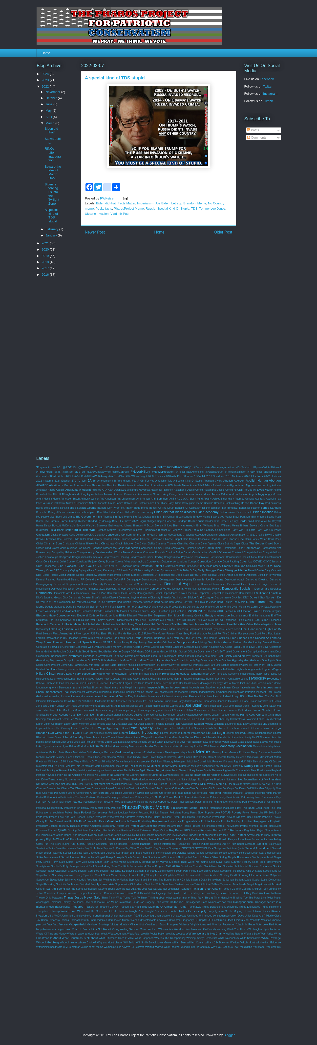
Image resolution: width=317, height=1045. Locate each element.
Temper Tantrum (66, 893)
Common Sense (195, 548)
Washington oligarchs (260, 929)
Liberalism (157, 737)
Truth (114, 911)
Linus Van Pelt (82, 741)
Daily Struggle (207, 570)
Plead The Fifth (272, 808)
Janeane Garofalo (227, 701)
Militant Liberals (217, 757)
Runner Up (68, 844)
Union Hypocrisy (50, 920)
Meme (201, 203)
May (48, 110)
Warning (221, 929)
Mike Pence (200, 757)
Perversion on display (76, 808)
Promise (215, 821)
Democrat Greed (134, 584)
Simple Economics (239, 857)
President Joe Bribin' (148, 817)
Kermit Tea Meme (72, 719)
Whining (191, 938)
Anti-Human (143, 498)
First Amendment (64, 633)
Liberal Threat (108, 737)
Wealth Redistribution (153, 933)
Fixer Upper (82, 633)
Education (162, 611)
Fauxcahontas (104, 629)
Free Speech (239, 637)
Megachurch (188, 752)
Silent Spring (219, 857)
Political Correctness (94, 812)
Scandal (164, 848)
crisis (261, 566)
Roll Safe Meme (193, 839)
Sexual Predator (70, 857)
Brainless (102, 525)
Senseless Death (248, 852)
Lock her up (97, 741)
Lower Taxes (252, 741)
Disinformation (100, 597)
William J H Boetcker (217, 942)
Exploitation (244, 620)
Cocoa (86, 548)
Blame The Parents (47, 521)
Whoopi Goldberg (47, 942)
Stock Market (120, 879)
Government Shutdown (111, 656)
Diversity (155, 597)
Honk (259, 673)
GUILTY (92, 660)
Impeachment (179, 687)
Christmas (107, 543)
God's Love (262, 647)
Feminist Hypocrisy (213, 629)
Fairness (199, 624)
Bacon (245, 502)
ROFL (179, 839)
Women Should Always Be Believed (124, 947)
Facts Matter (126, 203)
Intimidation (140, 696)
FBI (114, 629)
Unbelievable (81, 915)
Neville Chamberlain (238, 770)
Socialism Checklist (192, 866)
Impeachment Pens (251, 687)
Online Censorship (78, 793)
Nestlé (127, 770)
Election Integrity (271, 611)
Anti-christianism (126, 498)
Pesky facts (104, 208)
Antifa (172, 498)
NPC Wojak (191, 783)
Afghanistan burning (258, 485)
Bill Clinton (169, 516)
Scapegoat (175, 848)
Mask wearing (124, 752)
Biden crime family (142, 512)
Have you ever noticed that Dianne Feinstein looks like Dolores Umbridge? (102, 669)
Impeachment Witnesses (83, 692)
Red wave (236, 830)
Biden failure (227, 512)
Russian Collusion (96, 844)
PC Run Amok (54, 801)
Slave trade (223, 862)
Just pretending (115, 714)
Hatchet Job (43, 669)
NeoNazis (106, 770)
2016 (46, 274)
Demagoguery (150, 579)
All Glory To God (243, 489)
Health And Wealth (182, 669)
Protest (263, 826)
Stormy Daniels (181, 879)
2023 (46, 80)
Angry (261, 494)
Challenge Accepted (194, 534)
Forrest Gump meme (91, 638)
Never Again (139, 770)
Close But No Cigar (228, 543)
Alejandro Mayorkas (138, 489)
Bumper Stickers (106, 530)
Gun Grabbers (252, 660)
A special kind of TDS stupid (51, 215)
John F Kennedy (252, 705)
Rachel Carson (111, 830)
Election (179, 611)
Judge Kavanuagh (140, 710)
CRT (56, 570)
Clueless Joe (74, 548)
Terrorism (119, 893)
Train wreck (162, 902)
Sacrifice (262, 843)
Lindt (63, 741)
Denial (158, 593)
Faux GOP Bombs (84, 629)
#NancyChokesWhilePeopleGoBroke (108, 471)
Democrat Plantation (62, 588)
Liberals (211, 737)
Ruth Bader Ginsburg (243, 844)
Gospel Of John (169, 651)
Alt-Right (66, 494)
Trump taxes (43, 911)
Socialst (127, 870)
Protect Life (122, 826)
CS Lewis (122, 570)
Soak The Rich (120, 866)
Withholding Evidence (268, 942)
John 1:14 (222, 705)
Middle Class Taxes (144, 757)
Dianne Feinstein (270, 593)
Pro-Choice (86, 821)
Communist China (233, 548)
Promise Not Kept (231, 821)
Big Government (86, 516)
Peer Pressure (104, 801)
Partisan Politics (134, 797)
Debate (71, 575)
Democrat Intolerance (213, 584)
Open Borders (99, 792)
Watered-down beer (89, 933)
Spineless (88, 875)
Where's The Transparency (170, 938)
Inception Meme (135, 692)
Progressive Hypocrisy (166, 821)
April (49, 117)
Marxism (109, 752)
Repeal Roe (96, 834)
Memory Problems (239, 752)
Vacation (266, 920)
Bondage (182, 521)
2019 (46, 256)
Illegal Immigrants (114, 687)
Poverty (237, 812)
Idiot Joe (245, 683)
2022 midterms (45, 480)
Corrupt (192, 561)
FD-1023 (136, 629)
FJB (92, 633)
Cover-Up (246, 561)
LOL (115, 741)
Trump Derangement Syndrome (220, 906)
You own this (273, 947)
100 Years (187, 476)
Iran (204, 696)
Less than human (237, 728)
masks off (140, 752)
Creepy (217, 566)
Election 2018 (215, 611)
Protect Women (249, 826)
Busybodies (150, 530)
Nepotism (117, 770)
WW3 (214, 947)
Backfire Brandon (214, 503)
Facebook (267, 79)
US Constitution (217, 920)
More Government (105, 766)
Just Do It (77, 714)
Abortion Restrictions (119, 485)
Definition (251, 575)
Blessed (82, 521)
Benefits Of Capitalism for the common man (200, 507)
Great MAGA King (205, 656)
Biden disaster (185, 512)
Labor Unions (97, 723)
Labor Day (210, 719)
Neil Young (93, 770)
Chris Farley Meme (256, 539)
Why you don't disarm (110, 942)
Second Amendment (258, 848)
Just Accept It (61, 714)
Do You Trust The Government (53, 602)
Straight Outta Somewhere (206, 879)
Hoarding (149, 673)
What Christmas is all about (80, 937)
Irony (235, 696)
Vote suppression (61, 929)
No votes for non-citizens (104, 779)
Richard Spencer (155, 835)
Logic (108, 741)
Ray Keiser (176, 830)
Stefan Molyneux (271, 875)
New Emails (258, 770)
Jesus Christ (106, 705)
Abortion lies (98, 485)
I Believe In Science (96, 683)
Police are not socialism (50, 812)
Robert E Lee (126, 839)
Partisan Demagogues (110, 797)
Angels (253, 494)
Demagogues (167, 579)
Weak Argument (117, 933)
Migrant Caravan (166, 757)
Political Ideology (118, 812)
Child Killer (79, 539)
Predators (100, 817)
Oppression (129, 793)
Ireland (227, 696)
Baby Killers (174, 503)
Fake (229, 624)
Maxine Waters (155, 752)
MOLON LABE (56, 766)
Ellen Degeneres (157, 615)
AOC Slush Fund (193, 498)
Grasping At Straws (173, 656)
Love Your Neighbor (191, 741)
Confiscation (200, 552)
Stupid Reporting (46, 884)
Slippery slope (250, 862)
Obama (41, 788)
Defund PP (77, 579)
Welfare (191, 933)
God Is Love (248, 647)
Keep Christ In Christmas (265, 714)
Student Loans (243, 879)
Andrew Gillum (219, 494)
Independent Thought (186, 692)
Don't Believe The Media (231, 602)
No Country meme (136, 775)
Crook (49, 570)
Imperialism (145, 203)
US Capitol (200, 920)
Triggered (77, 906)
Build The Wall (84, 530)
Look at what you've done (132, 741)
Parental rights (263, 793)
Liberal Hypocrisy (144, 732)
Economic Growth (92, 611)
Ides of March (231, 683)
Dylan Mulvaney (241, 606)
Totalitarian (125, 902)
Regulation (250, 830)
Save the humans (66, 848)
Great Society (224, 656)
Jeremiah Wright (87, 705)
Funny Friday (129, 642)
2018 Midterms (234, 476)
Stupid (255, 879)
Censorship (113, 534)
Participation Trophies (72, 797)
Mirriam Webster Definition (146, 761)
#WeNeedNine (116, 476)
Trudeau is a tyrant (130, 906)
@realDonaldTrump (91, 467)
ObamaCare (83, 788)
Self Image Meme (139, 852)
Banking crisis (68, 507)
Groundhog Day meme (49, 660)
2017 (46, 268)
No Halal (184, 775)
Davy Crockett (273, 570)
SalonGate (275, 844)
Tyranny (209, 911)
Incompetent (166, 692)
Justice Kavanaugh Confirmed (194, 714)
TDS (194, 208)
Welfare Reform (235, 933)
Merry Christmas (260, 752)
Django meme (223, 597)
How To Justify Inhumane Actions (122, 678)
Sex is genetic (267, 852)
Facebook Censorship (50, 624)
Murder (174, 766)
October (51, 98)
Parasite (238, 793)
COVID (257, 561)
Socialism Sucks (270, 866)
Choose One (235, 539)
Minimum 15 (55, 761)
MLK (243, 761)
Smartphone (43, 866)
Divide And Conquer (201, 597)
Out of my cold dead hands (175, 793)
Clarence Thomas (166, 543)
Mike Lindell (185, 757)
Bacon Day (257, 502)
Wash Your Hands (237, 929)
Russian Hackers (117, 844)
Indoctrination (206, 692)
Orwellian (143, 792)
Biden (128, 512)
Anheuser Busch (70, 498)
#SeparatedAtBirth (46, 476)
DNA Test (237, 597)
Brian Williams (204, 525)
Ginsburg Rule (192, 647)
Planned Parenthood (210, 808)
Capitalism (43, 534)
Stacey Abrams (155, 875)
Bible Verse (116, 512)
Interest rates (93, 696)
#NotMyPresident (163, 471)
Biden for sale (244, 512)
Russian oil (183, 844)
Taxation (185, 888)
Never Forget (155, 770)
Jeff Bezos (275, 701)
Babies (120, 503)
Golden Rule (74, 651)
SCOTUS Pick (204, 848)
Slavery (235, 861)
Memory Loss (220, 752)
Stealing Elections (249, 875)
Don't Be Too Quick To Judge (199, 602)
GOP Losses (152, 651)
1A (203, 476)
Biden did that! (51, 130)
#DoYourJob (243, 467)
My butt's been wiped (203, 766)
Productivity (144, 821)
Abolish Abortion (234, 480)
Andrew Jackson (238, 494)
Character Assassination (232, 534)
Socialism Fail (213, 866)
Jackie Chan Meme (205, 701)
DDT (39, 575)
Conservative (201, 557)
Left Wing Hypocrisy (105, 728)
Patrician (204, 797)
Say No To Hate (94, 848)
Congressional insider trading (146, 557)
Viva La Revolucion (223, 924)
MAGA (94, 746)
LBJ (265, 723)
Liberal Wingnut (141, 737)
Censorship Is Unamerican (138, 534)
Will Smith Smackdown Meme (153, 942)
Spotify (123, 875)
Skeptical (132, 862)
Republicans (120, 835)
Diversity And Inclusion (174, 597)
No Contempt (117, 775)
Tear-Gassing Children (249, 888)
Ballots (55, 507)
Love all (174, 741)
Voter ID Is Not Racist (97, 929)
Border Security (229, 521)
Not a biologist (189, 779)
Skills (212, 862)
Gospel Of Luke (188, 651)
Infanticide (238, 692)
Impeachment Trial (57, 691)
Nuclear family (241, 784)
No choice (88, 775)
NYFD (269, 784)
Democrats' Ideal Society (121, 593)
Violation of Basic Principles (161, 924)
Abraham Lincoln (143, 485)
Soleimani (138, 870)
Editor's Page (148, 611)
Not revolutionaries (117, 784)
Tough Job (138, 902)
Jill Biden (119, 705)
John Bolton (235, 705)
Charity (251, 534)
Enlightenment (124, 620)
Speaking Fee (228, 870)
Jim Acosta (132, 705)
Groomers (256, 656)
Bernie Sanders (271, 507)
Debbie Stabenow (86, 575)
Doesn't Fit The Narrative (101, 602)
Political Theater (159, 812)
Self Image (122, 852)
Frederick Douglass (154, 638)
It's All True (70, 701)
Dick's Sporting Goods (49, 597)
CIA (137, 543)
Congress (65, 557)
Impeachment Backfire (202, 687)
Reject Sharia (265, 830)
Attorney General (244, 498)
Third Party (196, 897)
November (53, 92)
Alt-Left (57, 494)
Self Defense (107, 852)
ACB (170, 485)
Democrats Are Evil (64, 593)
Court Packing (231, 561)
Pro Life (73, 821)
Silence (207, 857)
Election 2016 (196, 611)
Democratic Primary (209, 588)
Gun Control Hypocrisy (155, 660)
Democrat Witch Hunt (184, 588)
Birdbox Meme (201, 516)
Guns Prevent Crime (55, 665)
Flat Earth (101, 633)
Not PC (89, 784)
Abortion (42, 485)
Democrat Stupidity (137, 588)
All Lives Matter (263, 489)
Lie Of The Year (261, 737)
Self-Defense (178, 852)
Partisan (91, 797)
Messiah (276, 752)
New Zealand (53, 775)
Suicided (85, 884)
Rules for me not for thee (259, 839)
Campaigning (222, 530)
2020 (46, 249)
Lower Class (237, 741)
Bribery (244, 525)
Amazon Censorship (125, 494)
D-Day (193, 570)
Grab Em (156, 656)
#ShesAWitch (65, 476)
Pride (249, 817)
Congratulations (253, 552)
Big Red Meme (122, 516)
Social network (137, 866)
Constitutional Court (253, 557)
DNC (246, 597)
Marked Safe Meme (60, 752)
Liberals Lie (223, 737)
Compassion (252, 547)
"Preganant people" (48, 467)
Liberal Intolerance (193, 732)
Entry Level (140, 620)
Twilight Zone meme (156, 911)
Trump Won (75, 911)
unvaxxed (162, 920)
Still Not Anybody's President (81, 879)
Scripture (220, 848)
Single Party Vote (76, 862)
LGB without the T (60, 732)
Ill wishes (97, 687)
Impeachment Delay (227, 687)
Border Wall (246, 520)
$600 (151, 476)
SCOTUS (188, 848)
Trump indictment (271, 906)
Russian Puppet (200, 844)
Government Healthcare (81, 655)
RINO (66, 839)
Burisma (137, 530)
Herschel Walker (225, 669)
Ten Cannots (106, 893)
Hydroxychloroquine (237, 678)
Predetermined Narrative (121, 817)
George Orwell (141, 647)
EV (198, 620)
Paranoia (227, 793)
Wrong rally (203, 947)
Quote (62, 830)
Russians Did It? (220, 844)
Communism (213, 547)
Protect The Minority (227, 826)
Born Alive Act (263, 521)
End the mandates (259, 615)
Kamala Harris (239, 714)
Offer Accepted (162, 788)
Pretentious (218, 817)
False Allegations (264, 624)
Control (71, 561)
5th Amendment (102, 480)
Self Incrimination (160, 852)
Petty (107, 808)
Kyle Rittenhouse (180, 719)
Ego (171, 611)
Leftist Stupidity (195, 728)
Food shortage (198, 633)
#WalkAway (99, 476)
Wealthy (170, 933)
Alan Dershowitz (117, 489)
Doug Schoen (74, 606)
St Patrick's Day (136, 875)
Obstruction (121, 788)
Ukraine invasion (97, 214)
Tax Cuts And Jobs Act (139, 888)
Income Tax (151, 692)
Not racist (99, 784)
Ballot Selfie (43, 507)
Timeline (237, 897)
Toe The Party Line (254, 897)
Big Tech (157, 516)
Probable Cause (128, 821)
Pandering (214, 792)
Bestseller (42, 512)
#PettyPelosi (255, 471)
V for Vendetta (252, 920)
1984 (197, 476)
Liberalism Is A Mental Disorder (185, 737)
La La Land (197, 719)
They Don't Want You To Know (263, 893)
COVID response (46, 566)
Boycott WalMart (86, 525)
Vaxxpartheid (77, 924)
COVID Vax (85, 565)
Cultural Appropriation (163, 570)
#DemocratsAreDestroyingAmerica (214, 467)
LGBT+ (77, 732)
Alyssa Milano (95, 494)
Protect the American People (174, 826)
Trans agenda (192, 902)
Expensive (230, 620)
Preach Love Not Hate (62, 817)
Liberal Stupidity (73, 737)
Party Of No (151, 797)
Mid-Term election (105, 757)
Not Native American (48, 784)
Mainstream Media (141, 746)
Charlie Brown (264, 534)
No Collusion (102, 775)
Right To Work (54, 839)
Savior (80, 848)
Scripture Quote (236, 848)
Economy (133, 611)
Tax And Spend (55, 888)
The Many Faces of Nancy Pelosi (207, 893)
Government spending (137, 656)
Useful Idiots (235, 919)
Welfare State (252, 933)
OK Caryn (228, 788)
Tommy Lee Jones (212, 208)
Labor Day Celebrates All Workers (236, 719)
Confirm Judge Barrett (178, 552)
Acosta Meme (181, 485)
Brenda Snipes (163, 525)
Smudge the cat (78, 866)
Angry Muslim (273, 494)
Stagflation (170, 875)
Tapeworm (226, 884)
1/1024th (171, 476)
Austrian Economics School (81, 503)
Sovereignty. (204, 870)
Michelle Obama (84, 757)
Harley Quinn (273, 665)
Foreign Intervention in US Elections (57, 638)
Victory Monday (120, 924)
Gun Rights (268, 660)
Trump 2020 (194, 906)
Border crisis (196, 520)
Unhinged (192, 915)
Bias (99, 512)
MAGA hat (106, 746)
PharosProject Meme (129, 208)
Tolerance (56, 902)
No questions (250, 775)
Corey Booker (106, 561)
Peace (67, 801)
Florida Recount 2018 (130, 633)
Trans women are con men (216, 902)
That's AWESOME (177, 893)
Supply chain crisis (102, 884)
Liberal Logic (215, 733)
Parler (277, 792)
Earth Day (257, 606)
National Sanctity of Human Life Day (57, 770)
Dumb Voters (207, 606)
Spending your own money (67, 875)
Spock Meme (110, 875)
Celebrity (100, 534)
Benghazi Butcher (249, 507)
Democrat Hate (154, 584)
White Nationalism (228, 938)
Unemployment (163, 915)
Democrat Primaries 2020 (90, 588)
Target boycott (263, 884)
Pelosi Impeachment (182, 801)
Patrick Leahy (218, 797)
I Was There (161, 683)
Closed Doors (273, 543)
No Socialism (266, 775)
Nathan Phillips (272, 766)
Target (250, 884)
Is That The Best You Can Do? (263, 696)
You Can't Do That (228, 947)
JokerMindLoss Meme (69, 710)
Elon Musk (174, 615)
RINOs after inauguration (53, 154)
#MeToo (80, 471)
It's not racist (135, 701)
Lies (273, 737)
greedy (246, 656)
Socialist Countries (88, 870)
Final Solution (44, 633)
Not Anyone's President (211, 779)
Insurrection (68, 696)
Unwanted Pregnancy (181, 920)
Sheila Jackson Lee (136, 857)
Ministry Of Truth (91, 761)
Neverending (219, 770)
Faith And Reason (215, 624)
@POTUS (69, 467)
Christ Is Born (53, 543)
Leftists (209, 728)
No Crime (153, 775)
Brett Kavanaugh (184, 525)
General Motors (272, 642)
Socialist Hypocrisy (110, 870)
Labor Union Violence (76, 723)
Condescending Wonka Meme (112, 552)
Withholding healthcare (49, 947)
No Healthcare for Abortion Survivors (211, 775)
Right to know (262, 835)
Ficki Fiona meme (252, 629)
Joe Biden (162, 203)
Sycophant (168, 884)
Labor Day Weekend (269, 719)
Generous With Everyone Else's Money (98, 647)
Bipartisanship (184, 516)
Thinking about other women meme (169, 897)
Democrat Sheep (116, 588)
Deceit (135, 574)
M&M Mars (83, 746)
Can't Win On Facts (243, 530)
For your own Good (249, 633)
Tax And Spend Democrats (81, 888)
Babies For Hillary (157, 503)
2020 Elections (253, 476)
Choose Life (218, 539)
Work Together (172, 947)
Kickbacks (89, 719)
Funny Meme (147, 642)
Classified (183, 543)
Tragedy (149, 902)
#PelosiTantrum (214, 471)
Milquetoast (266, 757)
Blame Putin (274, 516)
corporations (180, 561)
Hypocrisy (257, 678)
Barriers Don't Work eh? (111, 507)
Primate (257, 817)
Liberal (123, 732)
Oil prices (202, 788)
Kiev (97, 719)
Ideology (218, 683)
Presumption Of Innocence (195, 817)
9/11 (133, 480)
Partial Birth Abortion (48, 797)
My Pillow (221, 766)
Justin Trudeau (220, 714)
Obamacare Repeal (102, 788)
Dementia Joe (201, 579)
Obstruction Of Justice (141, 788)
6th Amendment (121, 480)
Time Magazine (223, 897)
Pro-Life (112, 821)
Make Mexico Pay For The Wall (190, 746)
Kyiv (167, 719)
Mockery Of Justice (270, 761)
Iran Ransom (214, 696)
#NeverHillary (140, 471)
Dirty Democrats (72, 597)
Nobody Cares (156, 779)
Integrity (80, 696)
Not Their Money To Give (143, 784)
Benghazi (232, 507)
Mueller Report (159, 765)
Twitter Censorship (191, 911)
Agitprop (96, 489)
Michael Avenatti (45, 757)
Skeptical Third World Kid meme (188, 862)
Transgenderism (243, 901)
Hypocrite (273, 678)
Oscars (154, 793)
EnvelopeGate (156, 620)
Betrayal (53, 512)
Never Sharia (203, 770)
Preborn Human (85, 817)
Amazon (108, 494)
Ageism (60, 489)
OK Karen (240, 788)
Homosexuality (246, 673)
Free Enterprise (175, 638)
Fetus (237, 629)
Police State (72, 812)
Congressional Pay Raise (178, 557)
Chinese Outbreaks (151, 539)
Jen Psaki (71, 705)
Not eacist (231, 779)
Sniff (91, 866)
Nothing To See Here (171, 784)
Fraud (138, 637)
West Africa (266, 933)
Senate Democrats (207, 852)
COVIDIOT (113, 566)
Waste (277, 929)
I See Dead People (142, 683)
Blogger (229, 1035)
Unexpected (179, 915)
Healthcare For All (204, 669)
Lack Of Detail (136, 723)
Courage (217, 561)
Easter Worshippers (47, 611)
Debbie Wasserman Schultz (114, 575)
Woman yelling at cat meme (87, 947)
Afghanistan (237, 485)
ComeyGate (178, 548)
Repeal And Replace (75, 835)
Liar (86, 733)
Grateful (189, 656)
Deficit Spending (235, 575)
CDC (91, 534)
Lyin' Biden (69, 746)
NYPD (277, 784)
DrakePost (141, 606)
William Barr (179, 942)
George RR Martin (161, 647)
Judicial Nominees (174, 710)
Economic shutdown (115, 611)
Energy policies (105, 620)
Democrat (217, 579)
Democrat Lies (236, 584)
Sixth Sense (95, 862)
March (50, 123)
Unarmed (67, 915)
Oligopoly (270, 788)
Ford (264, 633)
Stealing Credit (228, 875)
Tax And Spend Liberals (111, 888)
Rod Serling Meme (145, 839)
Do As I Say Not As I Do (265, 597)
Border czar (212, 521)
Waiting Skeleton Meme (133, 929)
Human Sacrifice (215, 678)
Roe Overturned (166, 839)
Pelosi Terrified (203, 801)
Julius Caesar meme (198, 710)
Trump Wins (59, 911)
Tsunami (123, 911)
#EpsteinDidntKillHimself (267, 467)
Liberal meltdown (236, 733)
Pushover (41, 830)
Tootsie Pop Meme (107, 902)
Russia (150, 208)
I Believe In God (54, 683)
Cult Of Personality (139, 570)
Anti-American (108, 498)
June (49, 104)
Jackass (189, 701)
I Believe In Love (74, 683)
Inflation (250, 691)
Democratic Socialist (267, 588)
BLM (114, 521)
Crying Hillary (86, 570)
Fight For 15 (273, 629)
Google (126, 651)
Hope (266, 673)
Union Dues (237, 915)
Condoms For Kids (154, 552)
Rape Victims (161, 830)
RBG (187, 830)
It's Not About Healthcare (92, 701)
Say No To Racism (114, 848)
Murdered (184, 766)
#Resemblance (272, 471)
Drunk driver (156, 606)
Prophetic (275, 821)
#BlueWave (143, 467)
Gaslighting (199, 642)
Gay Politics (215, 642)
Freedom (58, 642)
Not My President (269, 779)
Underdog (148, 915)
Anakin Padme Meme (198, 494)
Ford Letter (274, 633)
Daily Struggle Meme (232, 570)
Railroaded (146, 830)
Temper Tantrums (88, 893)
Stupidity (61, 884)
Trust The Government (97, 911)
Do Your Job (79, 602)
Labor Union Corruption (49, 723)
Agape (51, 489)
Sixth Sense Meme (115, 862)
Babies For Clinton (135, 503)
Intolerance (154, 696)
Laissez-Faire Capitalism (179, 723)
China (116, 539)
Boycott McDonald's (63, 525)
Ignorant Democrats (60, 687)
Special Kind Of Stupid (173, 208)
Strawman (228, 879)
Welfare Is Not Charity (210, 933)
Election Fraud (250, 611)
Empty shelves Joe (217, 615)
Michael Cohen (65, 757)
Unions (65, 920)
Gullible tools (114, 660)
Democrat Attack (234, 579)
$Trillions (160, 476)
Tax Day (157, 888)
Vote (258, 924)
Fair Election (185, 624)
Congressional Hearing (116, 557)
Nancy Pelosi (253, 766)
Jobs (181, 705)
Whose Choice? (87, 942)
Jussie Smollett (263, 710)
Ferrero (229, 629)
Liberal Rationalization (259, 733)
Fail (85, 624)
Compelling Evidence (64, 552)
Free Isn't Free (193, 638)
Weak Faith (133, 933)
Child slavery (94, 539)
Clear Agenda (208, 543)
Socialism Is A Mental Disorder (241, 866)
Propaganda (261, 821)
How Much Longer (66, 678)
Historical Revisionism (129, 673)
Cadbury (209, 530)
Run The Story (52, 844)
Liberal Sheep (54, 737)
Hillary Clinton (46, 673)
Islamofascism (55, 701)
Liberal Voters (124, 737)
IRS (241, 696)
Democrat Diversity (92, 584)
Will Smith (129, 942)
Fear (144, 629)
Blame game (258, 516)
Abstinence (160, 485)
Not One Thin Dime (72, 784)
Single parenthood (262, 857)
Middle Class (124, 757)
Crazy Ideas (205, 566)
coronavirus (138, 561)
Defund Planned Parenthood (53, 579)
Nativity (82, 770)
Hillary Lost (64, 673)
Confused (237, 552)
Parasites (249, 793)
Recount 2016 (221, 830)
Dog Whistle (124, 602)
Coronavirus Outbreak (159, 561)
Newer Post (95, 232)
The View (232, 893)
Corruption (204, 561)
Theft (242, 893)
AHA (104, 489)
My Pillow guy (235, 766)
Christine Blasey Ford (87, 543)
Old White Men (255, 788)
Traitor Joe (176, 901)
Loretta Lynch (156, 741)
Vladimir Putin (120, 214)
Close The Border (252, 543)
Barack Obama (86, 507)
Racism (126, 830)
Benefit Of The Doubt (161, 507)
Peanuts (76, 801)
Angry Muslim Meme (48, 498)
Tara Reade (239, 884)
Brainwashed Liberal (120, 525)
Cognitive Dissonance (104, 548)
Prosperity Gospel (46, 826)
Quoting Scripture (78, 830)
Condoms (136, 552)
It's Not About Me (117, 701)
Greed (237, 655)
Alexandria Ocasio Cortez (188, 489)
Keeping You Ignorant (48, 719)
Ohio (192, 788)
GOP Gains (137, 651)
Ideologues (206, 683)
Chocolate (204, 539)
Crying (74, 570)
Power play (257, 812)
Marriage (98, 752)
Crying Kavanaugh (105, 570)
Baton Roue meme (137, 507)
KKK (126, 719)
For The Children (227, 633)
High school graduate (248, 669)
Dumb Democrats (189, 606)
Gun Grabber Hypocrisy (229, 660)
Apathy (207, 498)
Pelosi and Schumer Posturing (130, 801)
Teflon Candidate (46, 893)
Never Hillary (187, 770)
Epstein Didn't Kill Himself (180, 620)
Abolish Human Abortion (263, 480)
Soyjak (215, 870)
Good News (89, 651)
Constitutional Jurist (54, 561)
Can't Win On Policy (268, 530)
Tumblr (268, 101)
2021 (46, 243)
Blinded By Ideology (99, 521)
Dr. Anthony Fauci (106, 606)
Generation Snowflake (49, 647)
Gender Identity (252, 642)
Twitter (268, 86)
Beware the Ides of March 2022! (53, 172)
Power (246, 812)
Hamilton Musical (126, 665)
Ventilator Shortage (98, 924)
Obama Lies (53, 788)
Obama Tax (67, 788)
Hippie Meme (105, 673)
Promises (247, 821)
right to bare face (218, 835)
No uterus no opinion (77, 779)
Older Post (223, 232)
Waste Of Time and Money (51, 933)
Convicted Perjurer (87, 561)
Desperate (204, 593)
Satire (51, 848)
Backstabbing (232, 503)
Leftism (124, 728)
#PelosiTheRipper (235, 471)
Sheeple (119, 857)
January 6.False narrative (253, 701)
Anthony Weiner (90, 498)
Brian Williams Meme (226, 525)
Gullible (102, 660)
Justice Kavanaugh (165, 714)
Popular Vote (212, 812)
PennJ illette (235, 801)
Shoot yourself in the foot (162, 857)
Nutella (254, 784)
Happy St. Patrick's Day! (195, 665)
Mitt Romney (214, 761)
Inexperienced (223, 692)
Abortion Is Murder (61, 485)
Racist (135, 830)
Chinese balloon (130, 539)
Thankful (145, 893)
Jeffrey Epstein (56, 705)
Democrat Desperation (67, 584)
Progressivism (191, 821)
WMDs (67, 947)
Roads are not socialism (90, 839)
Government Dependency (51, 656)
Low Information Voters (216, 741)
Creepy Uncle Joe (233, 565)
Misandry (168, 761)
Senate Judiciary (228, 852)
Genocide (127, 647)
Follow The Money (155, 633)
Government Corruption (246, 651)
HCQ (149, 669)
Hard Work (259, 665)
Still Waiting (105, 879)
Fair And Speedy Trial (163, 624)
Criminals (251, 566)
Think (105, 897)
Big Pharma (105, 516)
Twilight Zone (136, 911)
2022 (46, 86)
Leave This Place (81, 728)
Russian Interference (164, 844)
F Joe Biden (260, 619)
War (171, 929)
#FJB (58, 471)
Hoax (158, 673)
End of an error (239, 615)
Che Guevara (64, 539)
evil (221, 620)
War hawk (191, 929)
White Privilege (271, 937)
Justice (128, 714)
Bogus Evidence (166, 521)
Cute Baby (183, 570)
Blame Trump (68, 520)
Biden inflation (263, 512)
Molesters (41, 766)
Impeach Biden (158, 687)
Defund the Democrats (98, 579)
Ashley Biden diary (223, 498)
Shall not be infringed (92, 857)
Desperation (217, 593)
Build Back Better (61, 529)
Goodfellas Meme (109, 651)
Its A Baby (178, 701)
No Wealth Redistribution (133, 779)
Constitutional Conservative (225, 557)
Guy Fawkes (75, 665)
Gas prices (184, 642)
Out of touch (199, 793)
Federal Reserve (157, 629)
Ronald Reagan (228, 839)
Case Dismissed (78, 534)
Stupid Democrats (270, 879)
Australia (260, 498)
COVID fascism (272, 561)
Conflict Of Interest (220, 552)
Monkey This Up (74, 766)
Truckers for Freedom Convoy (101, 906)
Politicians (175, 812)
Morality (89, 766)
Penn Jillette (220, 801)
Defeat (194, 574)
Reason (195, 830)
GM (222, 647)
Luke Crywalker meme (49, 746)
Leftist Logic (161, 728)
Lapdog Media (203, 723)
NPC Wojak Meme (212, 783)
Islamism (41, 701)
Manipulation (260, 746)
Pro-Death (100, 821)
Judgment (157, 710)
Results (140, 835)
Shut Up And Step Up (189, 857)
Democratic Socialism (237, 588)
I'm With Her (176, 683)
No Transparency (54, 779)
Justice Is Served (144, 714)
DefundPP (119, 579)
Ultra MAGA (55, 915)
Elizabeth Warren (137, 615)
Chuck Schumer (124, 543)
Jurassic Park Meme (240, 710)
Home (46, 53)
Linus (70, 741)
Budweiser (42, 530)
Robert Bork (111, 839)
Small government (270, 862)
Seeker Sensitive (73, 852)
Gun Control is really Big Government (193, 660)
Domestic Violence (142, 602)
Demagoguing (184, 579)
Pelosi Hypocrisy (159, 801)
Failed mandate (112, 624)
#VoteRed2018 (82, 476)
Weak (104, 933)
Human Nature (182, 678)
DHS (255, 593)
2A (90, 480)
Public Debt (274, 826)
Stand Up (182, 875)
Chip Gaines (190, 539)
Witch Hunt (247, 942)
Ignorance (42, 687)
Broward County (259, 525)
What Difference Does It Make (116, 938)
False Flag (55, 629)
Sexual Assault (51, 857)
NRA (228, 784)
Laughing (218, 723)
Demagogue (134, 579)
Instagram (270, 93)
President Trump (170, 817)
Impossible (118, 692)
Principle (267, 817)
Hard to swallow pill (241, 665)
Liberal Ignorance (170, 733)
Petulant (116, 808)
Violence (184, 924)
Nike (64, 774)
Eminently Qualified (193, 615)
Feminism (195, 629)
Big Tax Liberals (142, 516)
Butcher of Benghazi (170, 530)
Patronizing (247, 797)
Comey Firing (162, 548)
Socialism (173, 866)
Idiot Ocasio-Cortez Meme (266, 683)
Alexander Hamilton (162, 489)
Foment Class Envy (178, 633)
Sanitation (42, 848)
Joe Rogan (209, 705)
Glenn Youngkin (210, 647)
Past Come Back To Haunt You (179, 797)
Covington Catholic (152, 565)
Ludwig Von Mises (270, 741)
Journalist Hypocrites (95, 710)
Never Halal (171, 770)
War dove (179, 929)
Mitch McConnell (197, 761)
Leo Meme (220, 728)
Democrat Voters (160, 588)
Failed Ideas (95, 624)
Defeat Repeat (208, 575)
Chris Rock (274, 539)
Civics (143, 543)
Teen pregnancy (271, 888)
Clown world (59, 548)
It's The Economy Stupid (157, 701)
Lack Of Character (116, 723)
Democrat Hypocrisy (181, 584)
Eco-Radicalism (70, 611)
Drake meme (125, 606)
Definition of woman (269, 575)
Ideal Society (191, 683)
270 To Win (78, 480)
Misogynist (180, 761)
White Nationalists (250, 938)
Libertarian (237, 737)
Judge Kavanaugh (118, 710)
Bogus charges (147, 521)
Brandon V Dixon (143, 525)
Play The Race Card (248, 807)
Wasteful (72, 933)
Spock (98, 875)
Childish (107, 539)
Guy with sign (91, 665)
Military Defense (236, 757)
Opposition (116, 793)
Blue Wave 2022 (128, 521)
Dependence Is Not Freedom (180, 593)
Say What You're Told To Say (141, 848)
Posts (253, 130)
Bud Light (275, 525)
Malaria (214, 746)
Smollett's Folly (59, 866)
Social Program (156, 866)
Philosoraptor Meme (184, 807)
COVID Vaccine (67, 565)
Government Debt (270, 651)
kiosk (120, 719)
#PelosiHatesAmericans (190, 471)
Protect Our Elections (143, 825)
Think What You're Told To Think (128, 897)
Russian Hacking (139, 843)
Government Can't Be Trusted (215, 651)
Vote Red (268, 924)
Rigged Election (197, 834)
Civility (151, 543)
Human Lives (165, 678)
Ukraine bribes (261, 911)
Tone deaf (90, 902)
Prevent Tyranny (235, 817)
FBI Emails (123, 629)
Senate (191, 852)
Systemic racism (184, 884)
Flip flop (112, 633)
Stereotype (42, 879)
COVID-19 (99, 565)
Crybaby (64, 570)
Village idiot (137, 924)
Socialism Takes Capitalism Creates (56, 870)
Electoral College (88, 615)
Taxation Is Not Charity (206, 888)
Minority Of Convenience (116, 761)
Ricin (168, 835)
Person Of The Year (269, 801)
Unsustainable (148, 920)
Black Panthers (242, 516)
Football (212, 633)
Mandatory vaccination (235, 746)
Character (212, 534)
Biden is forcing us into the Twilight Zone (52, 193)
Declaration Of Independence (158, 575)
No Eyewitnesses (169, 775)
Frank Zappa (125, 638)
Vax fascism (60, 924)
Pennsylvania (249, 801)
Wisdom (235, 942)
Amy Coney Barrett (174, 494)
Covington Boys (130, 566)
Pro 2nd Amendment (57, 821)
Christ (39, 543)
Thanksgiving (158, 893)
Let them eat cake (259, 728)
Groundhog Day (272, 656)
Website (180, 933)
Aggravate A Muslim (78, 489)
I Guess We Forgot (119, 683)
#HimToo (68, 471)
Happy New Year (170, 665)
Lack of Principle (154, 723)
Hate (54, 669)
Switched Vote (153, 884)
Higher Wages (271, 669)
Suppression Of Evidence (129, 884)
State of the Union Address (204, 875)
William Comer (195, 942)
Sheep (109, 857)
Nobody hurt (173, 779)
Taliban (215, 884)
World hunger (188, 947)
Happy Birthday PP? (148, 665)
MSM (146, 765)
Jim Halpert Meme (149, 705)
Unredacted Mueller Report (123, 920)
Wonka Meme (154, 946)
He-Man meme (162, 669)
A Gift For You (146, 480)
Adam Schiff (197, 485)
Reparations (56, 835)
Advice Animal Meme (217, 485)
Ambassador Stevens (150, 494)
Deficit (221, 575)
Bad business (273, 503)
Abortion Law (82, 485)
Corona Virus (122, 561)
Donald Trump (256, 602)
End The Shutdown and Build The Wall (72, 620)
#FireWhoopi (44, 471)
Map (271, 746)
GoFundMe (59, 651)
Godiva (48, 651)
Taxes (225, 888)
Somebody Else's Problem (160, 870)
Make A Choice (162, 746)
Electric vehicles (109, 615)
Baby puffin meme (192, 503)
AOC (180, 498)
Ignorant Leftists (81, 687)
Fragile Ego (110, 638)
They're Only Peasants (49, 897)
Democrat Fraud (113, 584)
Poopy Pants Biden (193, 812)
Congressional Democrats (87, 557)
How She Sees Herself (90, 678)
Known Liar (157, 719)
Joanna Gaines (169, 705)
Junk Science (219, 710)
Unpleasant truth (79, 920)
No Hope (237, 775)
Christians (68, 543)
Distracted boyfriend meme (134, 597)
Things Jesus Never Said (82, 897)
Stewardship (56, 879)
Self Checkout (91, 852)
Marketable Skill (82, 752)
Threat (209, 897)
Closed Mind (43, 548)
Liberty (247, 737)
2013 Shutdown (215, 476)
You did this (245, 947)
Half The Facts (108, 665)
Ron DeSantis (210, 839)
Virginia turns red (200, 924)
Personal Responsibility (49, 808)
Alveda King (79, 494)
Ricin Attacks (179, 835)
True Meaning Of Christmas (159, 906)
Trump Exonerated (249, 906)
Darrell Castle (256, 570)
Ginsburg (178, 647)
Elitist (122, 615)
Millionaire (253, 757)
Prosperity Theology (69, 826)
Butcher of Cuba (193, 530)
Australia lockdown (54, 503)
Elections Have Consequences (56, 615)
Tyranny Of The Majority (229, 911)
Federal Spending (178, 629)
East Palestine (272, 606)
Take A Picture (202, 884)
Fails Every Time (131, 624)
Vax (49, 924)
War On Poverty (207, 929)
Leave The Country (59, 728)
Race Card (95, 830)
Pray (45, 817)
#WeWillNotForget (136, 476)
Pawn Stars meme (265, 797)
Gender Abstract (232, 642)
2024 (46, 74)
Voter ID (77, 929)
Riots (73, 839)
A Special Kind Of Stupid (187, 480)
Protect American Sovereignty (98, 826)
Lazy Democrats (252, 723)
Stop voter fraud (137, 879)
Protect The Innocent (203, 826)
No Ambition (75, 775)
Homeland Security (226, 673)
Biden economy (207, 512)
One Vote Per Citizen (54, 793)
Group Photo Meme (75, 660)
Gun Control (131, 660)
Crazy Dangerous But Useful (181, 566)
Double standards (55, 606)
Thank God (132, 893)
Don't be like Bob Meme (168, 602)
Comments (256, 137)
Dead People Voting (54, 575)
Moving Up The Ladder (129, 766)
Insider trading (52, 696)
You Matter (259, 947)
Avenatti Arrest (106, 503)
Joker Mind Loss (46, 710)
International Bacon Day (117, 696)
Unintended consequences (214, 915)
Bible (106, 512)
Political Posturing (139, 812)
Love (167, 741)
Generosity (69, 647)
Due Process (171, 606)
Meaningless (172, 752)
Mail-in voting (120, 746)
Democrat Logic (258, 584)
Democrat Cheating (257, 579)
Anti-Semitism (160, 498)
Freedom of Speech (79, 642)
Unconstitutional (99, 915)
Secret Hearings (52, 852)
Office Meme (180, 788)
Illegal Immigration (136, 687)
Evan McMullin (209, 620)
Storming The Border (160, 879)
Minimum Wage (72, 761)
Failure (146, 624)
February (52, 229)
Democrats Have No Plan (91, 593)
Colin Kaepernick (129, 547)
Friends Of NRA (102, 642)
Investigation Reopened (187, 696)
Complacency (85, 552)
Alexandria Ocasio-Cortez (218, 489)
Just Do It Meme (94, 714)
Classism (194, 543)
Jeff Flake (41, 705)
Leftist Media (177, 728)
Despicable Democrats (238, 593)
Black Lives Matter (221, 516)
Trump (182, 906)
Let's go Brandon (183, 203)
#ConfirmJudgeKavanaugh (172, 467)
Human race (198, 678)
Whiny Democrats (206, 938)
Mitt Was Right (231, 761)
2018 (46, 262)
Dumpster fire (223, 606)
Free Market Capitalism (216, 638)
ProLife (205, 821)
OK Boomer (215, 788)
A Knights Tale (163, 480)
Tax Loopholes (171, 888)
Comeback (147, 548)
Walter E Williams (158, 929)
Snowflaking (102, 866)
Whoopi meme (68, 942)
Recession (206, 830)
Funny (117, 642)
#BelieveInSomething (119, 467)
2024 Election (62, 480)
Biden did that (106, 203)
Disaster (86, 597)
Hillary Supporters (84, 673)
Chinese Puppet (172, 539)
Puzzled (52, 830)
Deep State (182, 575)
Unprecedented (98, 920)
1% (178, 476)
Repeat (108, 835)
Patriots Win (233, 797)
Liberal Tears (92, 737)
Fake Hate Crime (243, 624)
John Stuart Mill (272, 705)
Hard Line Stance (219, 665)
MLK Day (252, 761)
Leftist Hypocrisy (140, 728)
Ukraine (248, 911)
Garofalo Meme (166, 642)
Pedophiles (89, 801)
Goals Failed (232, 647)
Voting (115, 929)
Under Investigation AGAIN (126, 915)
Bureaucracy (124, 530)
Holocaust (168, 673)
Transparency (62, 906)
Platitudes (228, 808)
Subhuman (73, 884)
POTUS (226, 812)
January (51, 235)
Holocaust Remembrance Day (195, 673)
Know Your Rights (140, 719)
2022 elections (272, 476)
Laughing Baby (233, 723)
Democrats (44, 593)
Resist (131, 835)
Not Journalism (247, 779)
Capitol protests (59, 534)
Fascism (67, 629)
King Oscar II (108, 719)
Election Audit (232, 611)
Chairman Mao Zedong (169, 534)
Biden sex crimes (65, 516)
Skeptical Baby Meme (153, 861)
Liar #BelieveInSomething (103, 733)
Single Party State (54, 862)
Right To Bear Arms (241, 834)
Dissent (113, 597)
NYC (262, 784)
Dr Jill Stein (88, 606)
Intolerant (167, 696)
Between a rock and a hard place (77, 512)
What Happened (144, 938)
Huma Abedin (149, 678)
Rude (241, 839)
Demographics (145, 593)
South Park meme (186, 870)
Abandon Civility (213, 480)
